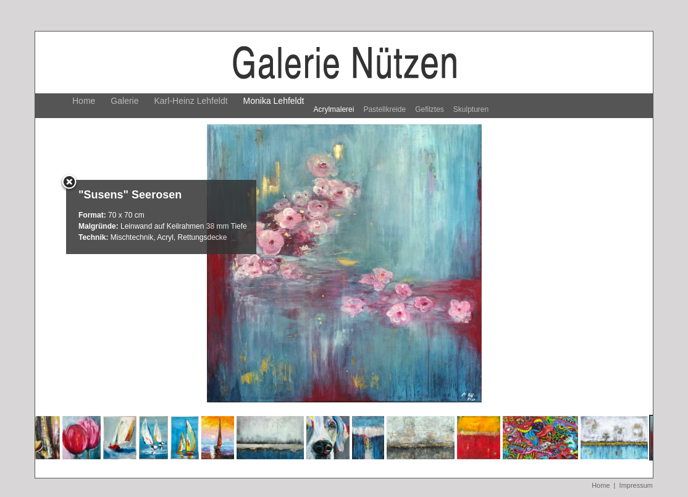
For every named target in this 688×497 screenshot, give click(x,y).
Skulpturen (471, 109)
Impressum (636, 485)
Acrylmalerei (333, 109)
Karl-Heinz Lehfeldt (191, 101)
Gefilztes (429, 109)
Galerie (124, 101)
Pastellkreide (384, 109)
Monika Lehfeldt (273, 101)
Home (83, 101)
